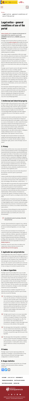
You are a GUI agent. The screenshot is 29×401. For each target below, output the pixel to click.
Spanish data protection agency (9, 247)
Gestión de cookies (7, 383)
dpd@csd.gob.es (5, 242)
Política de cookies (19, 380)
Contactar (16, 383)
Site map (4, 377)
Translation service (7, 380)
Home (3, 12)
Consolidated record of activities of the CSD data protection (15, 218)
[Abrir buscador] (27, 7)
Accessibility (19, 377)
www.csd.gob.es (5, 33)
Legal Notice (11, 377)
